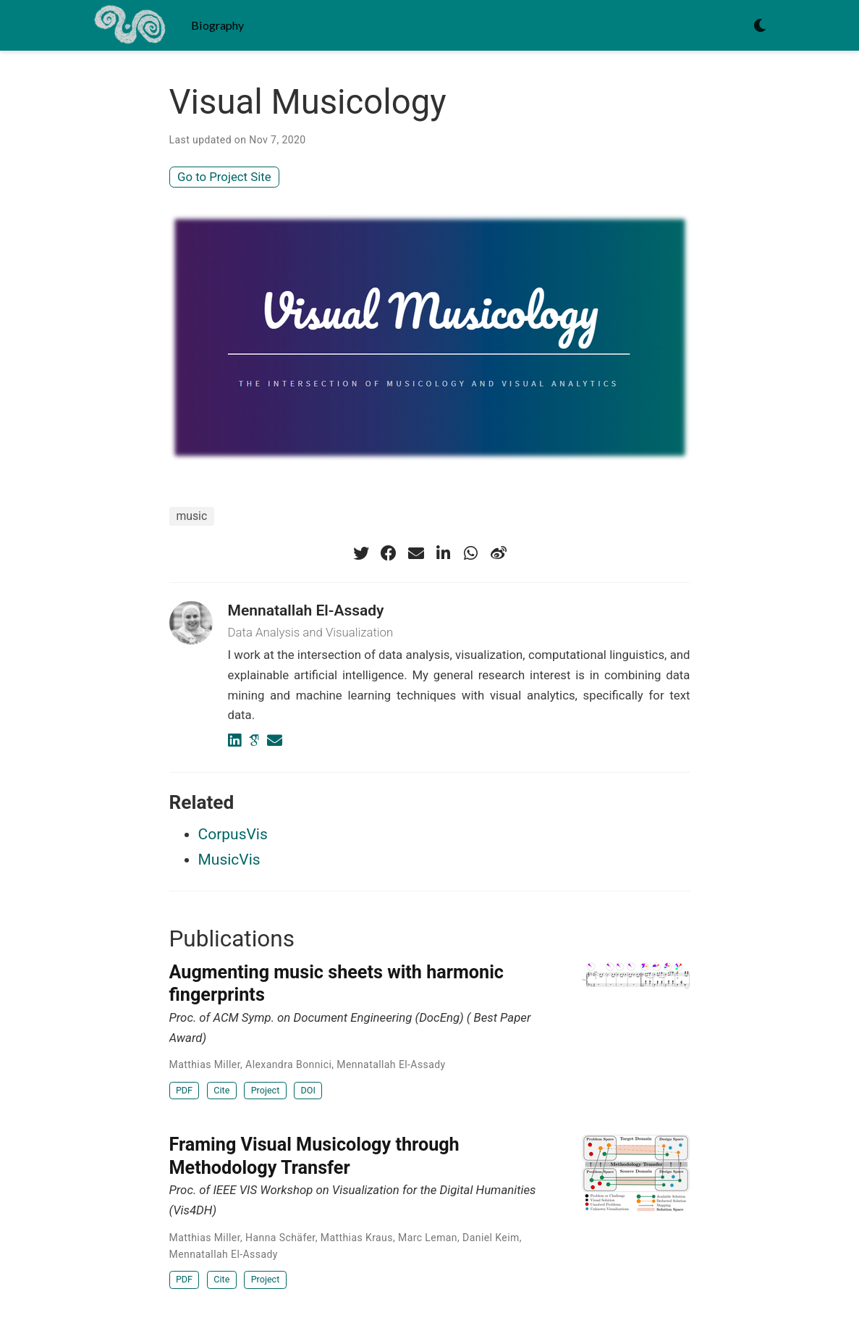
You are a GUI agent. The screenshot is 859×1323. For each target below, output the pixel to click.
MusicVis (229, 859)
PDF (184, 1090)
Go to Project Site (224, 176)
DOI (308, 1090)
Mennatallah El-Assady (306, 610)
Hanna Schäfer (280, 1237)
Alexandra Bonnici (288, 1064)
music (192, 516)
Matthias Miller (205, 1064)
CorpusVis (233, 834)
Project (265, 1090)
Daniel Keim (491, 1237)
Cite (221, 1090)
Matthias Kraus (357, 1237)
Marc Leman (427, 1237)
